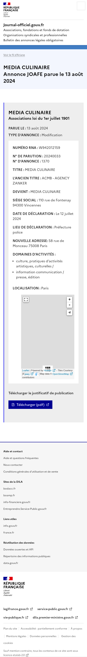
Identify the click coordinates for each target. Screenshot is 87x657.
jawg (27, 374)
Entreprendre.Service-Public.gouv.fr (25, 508)
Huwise (48, 370)
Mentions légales (16, 636)
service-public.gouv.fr (52, 609)
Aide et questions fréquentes (20, 458)
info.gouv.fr (10, 525)
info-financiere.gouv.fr (16, 502)
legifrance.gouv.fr (16, 609)
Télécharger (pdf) (30, 404)
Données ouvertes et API (18, 549)
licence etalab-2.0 (14, 655)
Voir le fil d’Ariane (14, 54)
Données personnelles (43, 636)
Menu (81, 6)
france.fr (8, 532)
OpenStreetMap (61, 374)
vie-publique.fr (13, 617)
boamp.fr (9, 495)
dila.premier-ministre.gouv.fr (53, 617)
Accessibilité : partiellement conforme (44, 628)
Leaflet (25, 370)
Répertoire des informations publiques (26, 556)
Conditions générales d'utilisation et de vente (30, 471)
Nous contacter (13, 464)
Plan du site (10, 628)
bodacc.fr (9, 488)
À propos (76, 628)
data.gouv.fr (10, 563)
